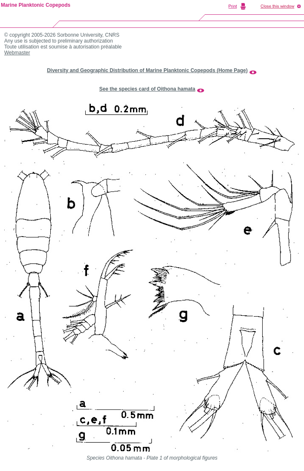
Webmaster (17, 53)
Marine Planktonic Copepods (36, 5)
